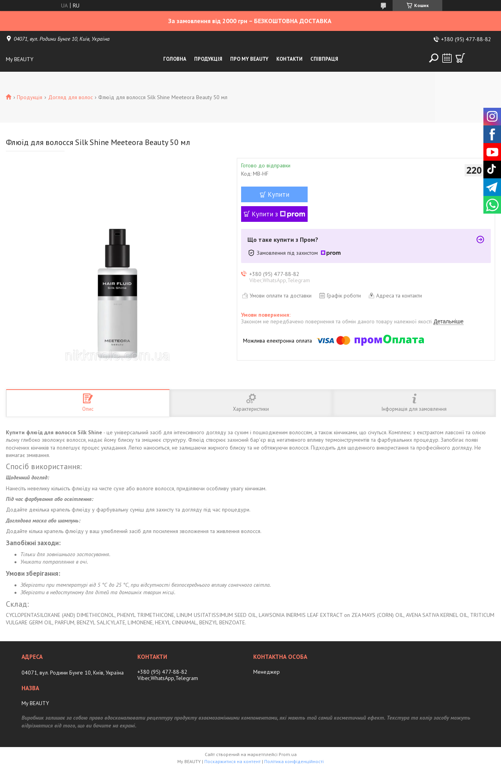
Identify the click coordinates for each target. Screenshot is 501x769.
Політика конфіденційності (294, 761)
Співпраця (324, 59)
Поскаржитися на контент (232, 761)
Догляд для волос (70, 97)
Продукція (208, 59)
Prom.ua (288, 754)
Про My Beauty (249, 59)
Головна (174, 59)
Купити (278, 194)
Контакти (289, 59)
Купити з (278, 214)
